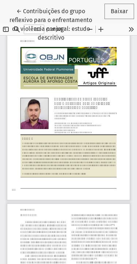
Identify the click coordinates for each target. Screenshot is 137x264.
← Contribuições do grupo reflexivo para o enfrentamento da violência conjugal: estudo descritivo (54, 24)
